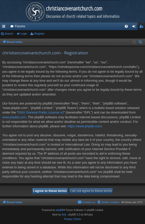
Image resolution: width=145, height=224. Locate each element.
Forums (20, 26)
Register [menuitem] (142, 27)
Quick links (4, 27)
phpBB (59, 210)
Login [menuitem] (135, 27)
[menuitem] (126, 26)
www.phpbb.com (14, 117)
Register (39, 33)
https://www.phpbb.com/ (85, 126)
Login (23, 33)
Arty (64, 214)
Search (8, 33)
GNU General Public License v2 (41, 112)
